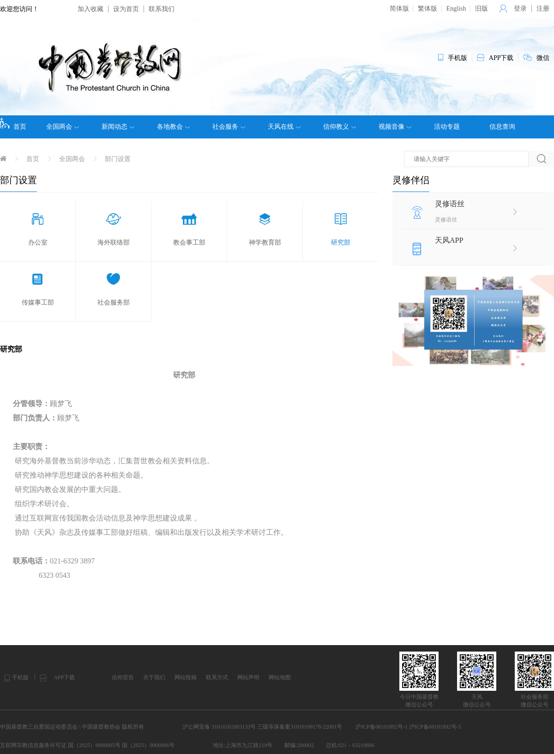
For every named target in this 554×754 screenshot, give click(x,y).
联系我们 (162, 9)
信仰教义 (339, 127)
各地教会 (173, 127)
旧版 (481, 8)
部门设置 (118, 159)
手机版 (20, 677)
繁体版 (427, 8)
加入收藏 (90, 9)
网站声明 (248, 677)
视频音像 (395, 127)
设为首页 (126, 9)
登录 (520, 8)
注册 (542, 8)
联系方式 (217, 677)
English (456, 8)
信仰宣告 (123, 677)
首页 (13, 123)
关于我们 (154, 677)
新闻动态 (118, 127)
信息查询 (502, 126)
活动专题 (447, 126)
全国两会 (62, 127)
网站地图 (280, 677)
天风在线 (284, 127)
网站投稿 (186, 677)
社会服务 (228, 127)
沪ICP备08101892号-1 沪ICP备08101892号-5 (408, 727)
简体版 (399, 8)
